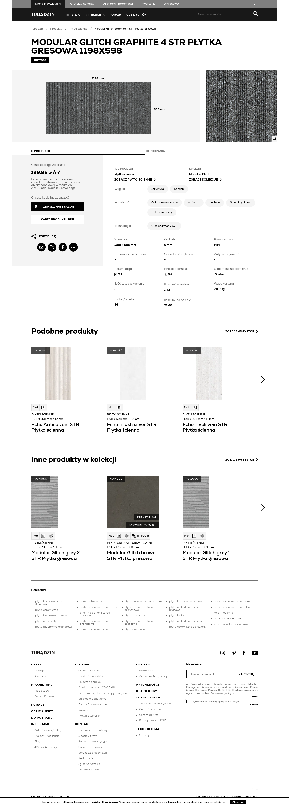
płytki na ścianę (134, 615)
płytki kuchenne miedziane (186, 601)
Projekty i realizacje (46, 736)
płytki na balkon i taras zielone (189, 621)
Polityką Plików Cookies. (104, 802)
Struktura (157, 189)
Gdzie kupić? (136, 15)
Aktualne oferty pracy (153, 676)
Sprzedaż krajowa (90, 747)
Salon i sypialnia (240, 202)
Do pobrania (42, 718)
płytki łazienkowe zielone (51, 615)
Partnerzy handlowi (82, 4)
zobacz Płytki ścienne (135, 179)
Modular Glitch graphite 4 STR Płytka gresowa (125, 28)
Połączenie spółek (89, 682)
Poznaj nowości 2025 (152, 720)
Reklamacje (85, 758)
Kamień (179, 189)
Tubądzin (37, 28)
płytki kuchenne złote (227, 618)
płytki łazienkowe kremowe (231, 624)
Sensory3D (146, 735)
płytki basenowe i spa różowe (99, 607)
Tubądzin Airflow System (155, 703)
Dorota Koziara (44, 696)
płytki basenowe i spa (94, 629)
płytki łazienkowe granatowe (53, 626)
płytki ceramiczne (46, 610)
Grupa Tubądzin (88, 670)
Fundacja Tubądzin (90, 676)
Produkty (56, 28)
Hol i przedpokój (161, 212)
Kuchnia (215, 202)
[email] (41, 247)
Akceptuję (238, 802)
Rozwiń (254, 696)
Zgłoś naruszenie (89, 764)
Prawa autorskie (89, 715)
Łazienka (193, 202)
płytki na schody (45, 621)
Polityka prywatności (244, 796)
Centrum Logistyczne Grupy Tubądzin (102, 693)
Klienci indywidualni (48, 4)
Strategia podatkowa (92, 698)
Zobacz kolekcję (205, 179)
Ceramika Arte (148, 715)
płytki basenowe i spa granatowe (94, 622)
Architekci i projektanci (118, 4)
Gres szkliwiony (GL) (164, 226)
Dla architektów (88, 769)
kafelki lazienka (223, 612)
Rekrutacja (146, 670)
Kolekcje (39, 670)
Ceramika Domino (150, 709)
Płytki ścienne (78, 28)
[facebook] (62, 247)
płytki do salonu (134, 629)
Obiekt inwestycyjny (164, 202)
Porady (116, 15)
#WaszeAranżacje (46, 747)
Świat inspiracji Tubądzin (50, 730)
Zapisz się (246, 674)
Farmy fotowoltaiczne (92, 704)
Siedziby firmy (87, 736)
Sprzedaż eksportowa (92, 752)
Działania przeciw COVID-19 (96, 687)
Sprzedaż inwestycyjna (93, 741)
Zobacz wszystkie (241, 331)
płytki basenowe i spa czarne (232, 601)
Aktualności (147, 685)
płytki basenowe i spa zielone (232, 607)
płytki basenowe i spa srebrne (143, 601)
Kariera (143, 664)
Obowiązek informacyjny (212, 796)
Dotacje (83, 710)
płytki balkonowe (91, 601)
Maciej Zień (41, 691)
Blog (37, 741)
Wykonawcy (172, 4)
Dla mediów (146, 691)
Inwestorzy (148, 4)
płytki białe (176, 615)
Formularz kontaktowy (93, 730)
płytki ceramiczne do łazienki (187, 626)
